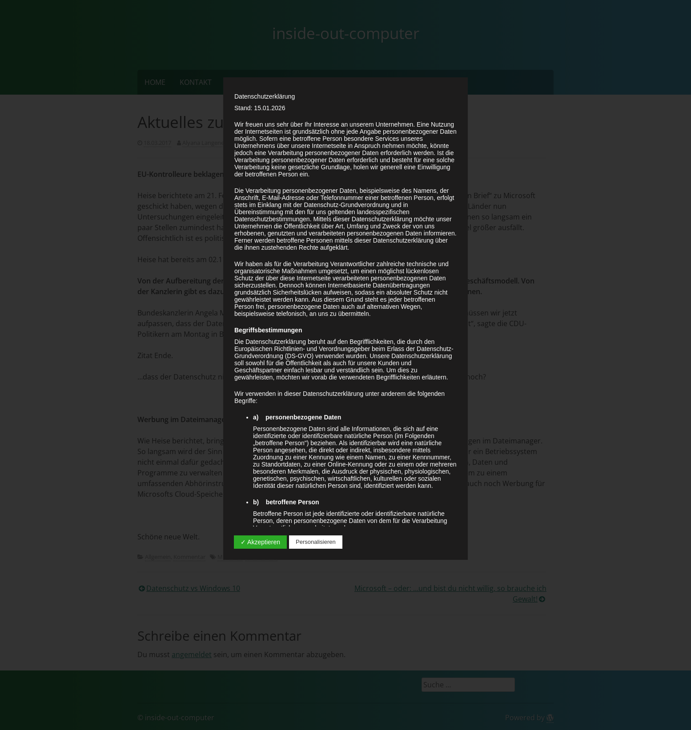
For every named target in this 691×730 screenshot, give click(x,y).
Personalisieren (316, 542)
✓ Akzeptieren (260, 542)
